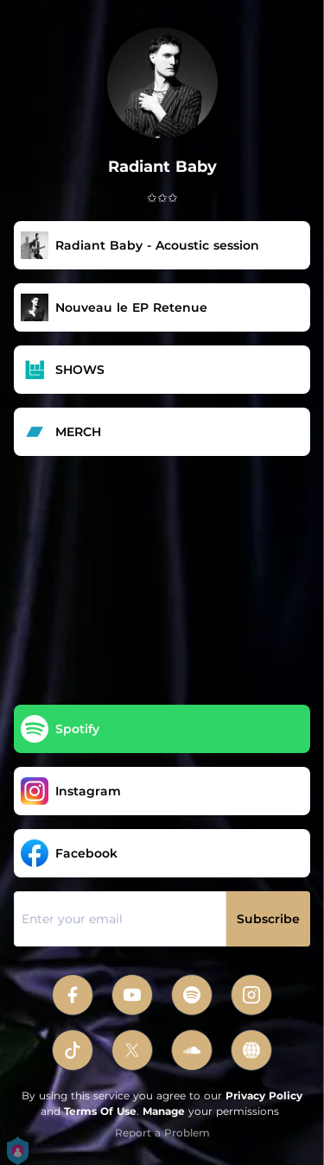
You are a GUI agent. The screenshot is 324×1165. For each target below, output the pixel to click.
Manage (164, 1111)
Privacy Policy (264, 1095)
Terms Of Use (100, 1111)
